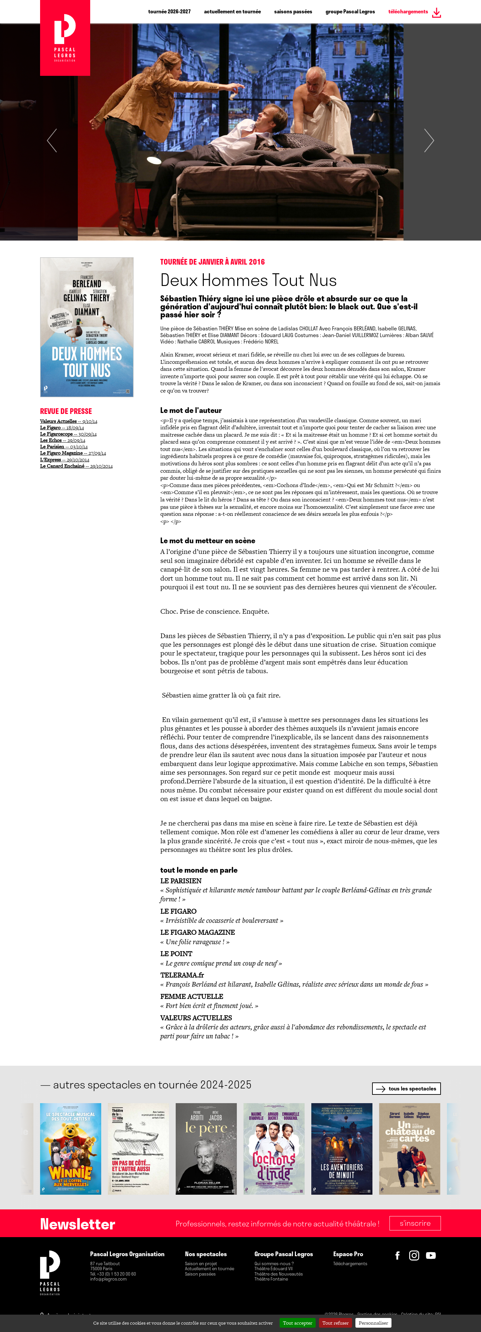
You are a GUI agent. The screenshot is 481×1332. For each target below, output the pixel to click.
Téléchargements (350, 1264)
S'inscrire (415, 1222)
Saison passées (200, 1274)
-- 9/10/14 (68, 421)
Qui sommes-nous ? (274, 1264)
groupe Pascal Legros (350, 11)
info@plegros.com (108, 1279)
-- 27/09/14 (73, 453)
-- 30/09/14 (68, 434)
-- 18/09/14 (62, 427)
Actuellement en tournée (209, 1269)
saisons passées (293, 11)
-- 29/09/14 (62, 440)
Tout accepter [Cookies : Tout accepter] (297, 1322)
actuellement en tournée (232, 11)
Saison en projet (201, 1264)
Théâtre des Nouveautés (279, 1274)
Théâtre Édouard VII (274, 1269)
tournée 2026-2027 (169, 11)
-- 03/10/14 (64, 446)
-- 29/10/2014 (64, 459)
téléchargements (408, 11)
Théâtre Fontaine (271, 1279)
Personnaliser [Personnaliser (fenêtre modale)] (373, 1322)
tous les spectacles (412, 1088)
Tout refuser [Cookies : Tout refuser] (335, 1322)
